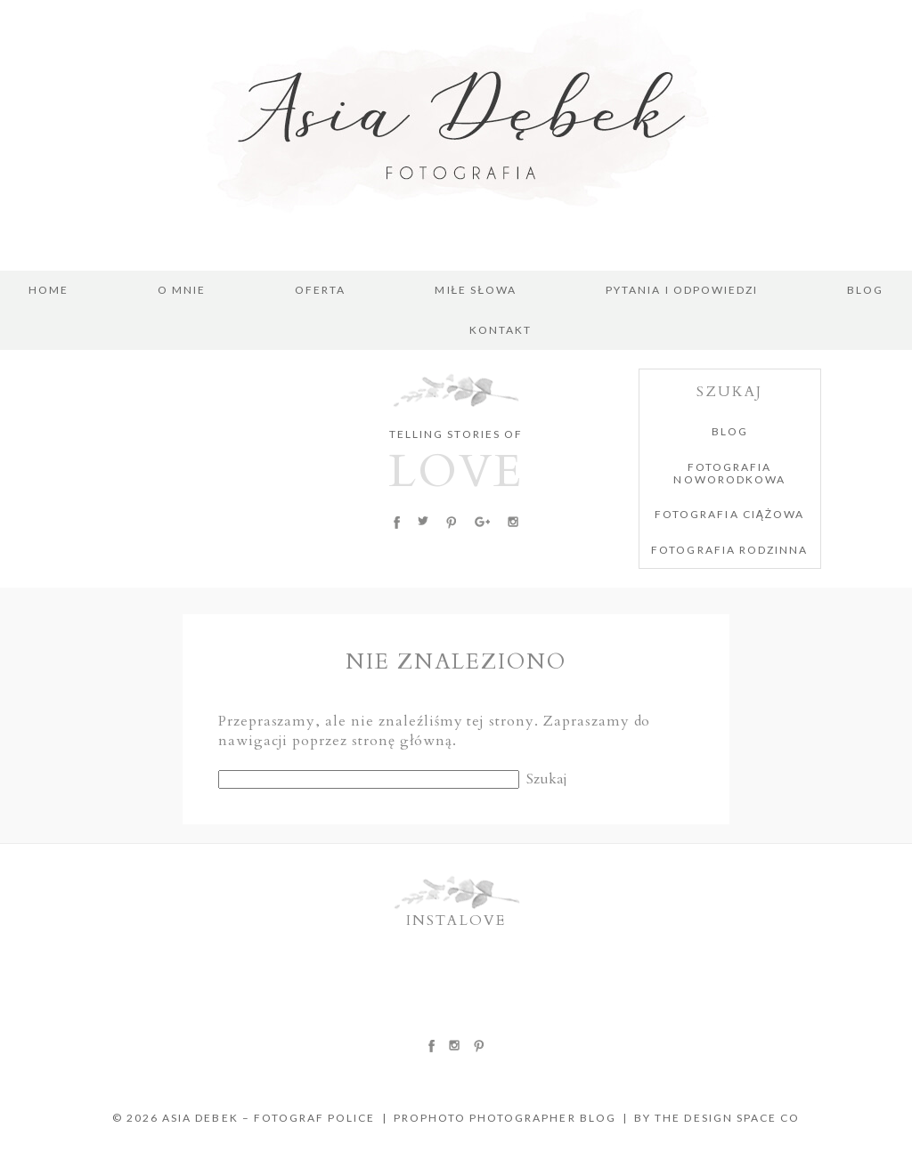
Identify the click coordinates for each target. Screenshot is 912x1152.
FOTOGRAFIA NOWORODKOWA (729, 473)
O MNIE (182, 290)
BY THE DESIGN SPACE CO (717, 1117)
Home (48, 290)
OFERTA (320, 290)
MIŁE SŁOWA (476, 290)
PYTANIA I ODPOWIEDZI (682, 290)
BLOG (865, 290)
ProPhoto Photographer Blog (505, 1117)
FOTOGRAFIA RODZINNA (729, 549)
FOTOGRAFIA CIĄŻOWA (729, 514)
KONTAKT (500, 330)
